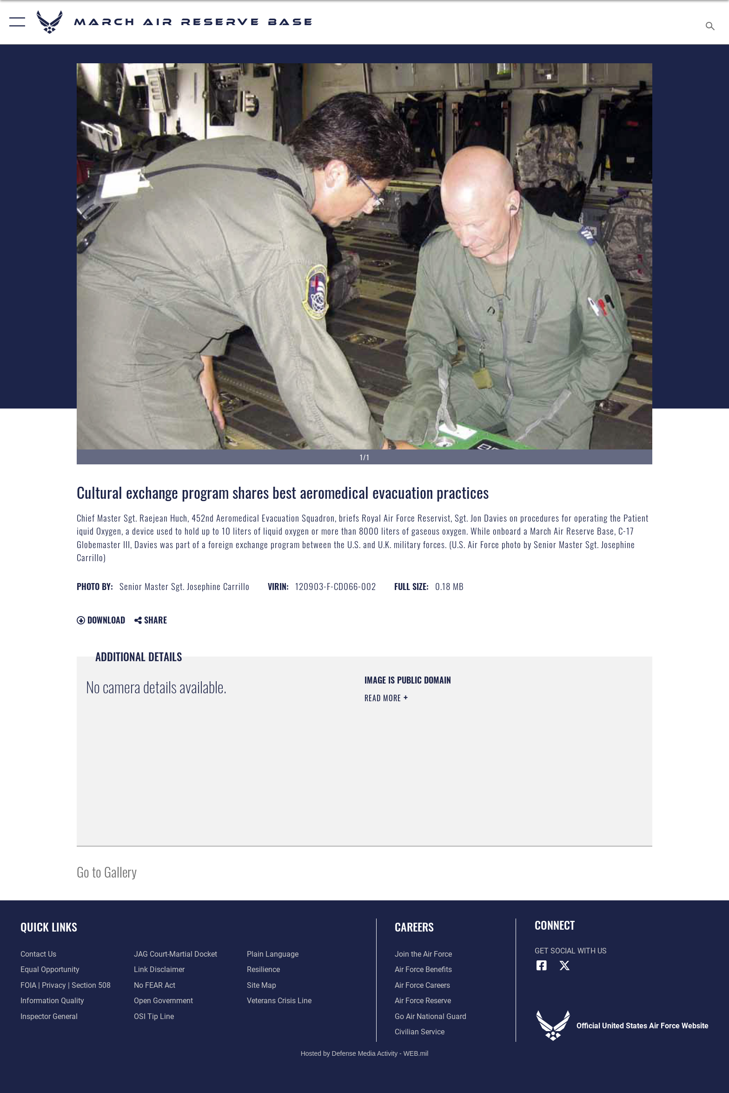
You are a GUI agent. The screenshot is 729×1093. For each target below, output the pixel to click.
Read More (384, 698)
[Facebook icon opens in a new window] (542, 965)
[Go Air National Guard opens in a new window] (430, 1016)
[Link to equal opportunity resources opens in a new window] (50, 969)
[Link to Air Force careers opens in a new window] (422, 985)
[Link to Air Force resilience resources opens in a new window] (263, 969)
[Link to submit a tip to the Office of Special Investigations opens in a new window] (154, 1016)
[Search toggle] (711, 22)
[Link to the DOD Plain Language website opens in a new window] (272, 954)
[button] (15, 22)
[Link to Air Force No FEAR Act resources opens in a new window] (154, 985)
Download (101, 620)
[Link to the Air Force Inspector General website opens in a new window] (49, 1016)
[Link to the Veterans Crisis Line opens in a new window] (279, 1000)
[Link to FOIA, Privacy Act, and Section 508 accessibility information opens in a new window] (65, 985)
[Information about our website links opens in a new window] (159, 969)
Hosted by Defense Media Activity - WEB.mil (365, 1053)
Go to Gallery (107, 871)
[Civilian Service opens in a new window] (419, 1031)
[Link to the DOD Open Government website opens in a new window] (163, 1000)
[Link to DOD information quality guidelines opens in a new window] (52, 1000)
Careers (414, 927)
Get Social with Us (571, 950)
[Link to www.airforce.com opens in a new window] (423, 954)
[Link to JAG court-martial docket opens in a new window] (175, 954)
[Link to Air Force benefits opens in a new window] (423, 969)
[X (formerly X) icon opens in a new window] (564, 965)
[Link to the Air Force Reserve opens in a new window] (423, 1000)
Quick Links (48, 927)
